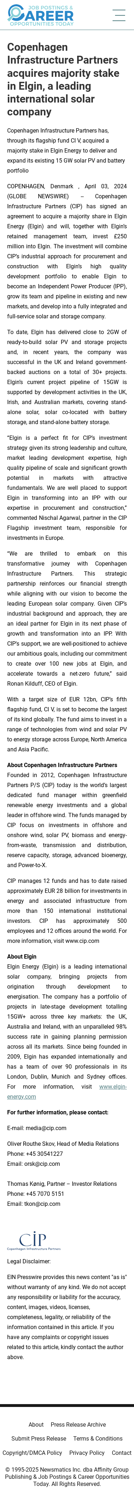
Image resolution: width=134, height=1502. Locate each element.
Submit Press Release (38, 1438)
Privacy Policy (87, 1452)
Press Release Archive (78, 1424)
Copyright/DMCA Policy (32, 1452)
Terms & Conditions (98, 1438)
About (36, 1424)
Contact (121, 1452)
